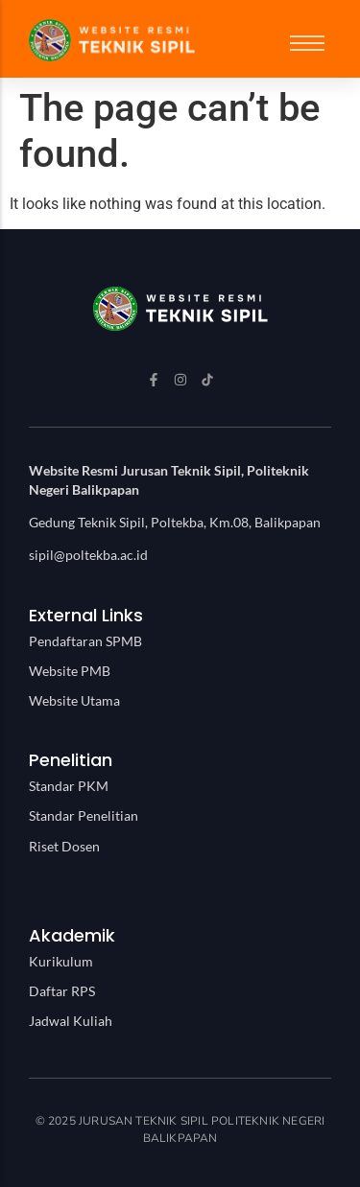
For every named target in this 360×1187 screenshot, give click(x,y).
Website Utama (74, 700)
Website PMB (69, 671)
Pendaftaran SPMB (85, 641)
